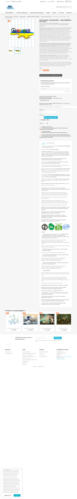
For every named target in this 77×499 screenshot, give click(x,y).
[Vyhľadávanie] (64, 7)
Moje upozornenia (43, 356)
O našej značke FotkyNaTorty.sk (28, 356)
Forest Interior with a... (63, 328)
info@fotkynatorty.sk (61, 359)
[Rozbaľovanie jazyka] (43, 1)
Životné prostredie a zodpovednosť (29, 359)
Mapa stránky (25, 362)
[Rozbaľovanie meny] (53, 1)
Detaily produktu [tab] (50, 143)
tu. (56, 185)
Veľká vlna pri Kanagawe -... (30, 328)
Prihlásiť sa (41, 353)
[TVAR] (48, 112)
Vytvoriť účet (42, 355)
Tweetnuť (47, 123)
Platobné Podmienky (26, 358)
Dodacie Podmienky (26, 351)
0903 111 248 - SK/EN (16, 1)
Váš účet (41, 349)
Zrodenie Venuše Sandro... (46, 328)
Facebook (6, 344)
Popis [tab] (43, 143)
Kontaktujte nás (25, 361)
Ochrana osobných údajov (27, 355)
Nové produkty (8, 351)
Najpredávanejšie (8, 353)
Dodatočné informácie (45, 86)
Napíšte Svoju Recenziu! (46, 75)
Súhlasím (17, 495)
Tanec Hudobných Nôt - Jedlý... (13, 328)
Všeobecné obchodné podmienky (29, 353)
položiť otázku (57, 75)
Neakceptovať (7, 495)
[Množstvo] (40, 117)
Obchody (24, 364)
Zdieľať (44, 123)
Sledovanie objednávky (44, 351)
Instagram (9, 344)
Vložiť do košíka (50, 117)
